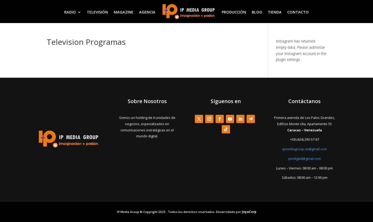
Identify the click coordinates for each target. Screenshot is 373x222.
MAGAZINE (123, 12)
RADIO (70, 12)
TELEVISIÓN (97, 12)
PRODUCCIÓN (234, 12)
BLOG (257, 12)
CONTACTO (298, 12)
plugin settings (288, 59)
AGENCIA (147, 12)
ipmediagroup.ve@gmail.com (304, 149)
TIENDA (275, 12)
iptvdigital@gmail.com (304, 158)
